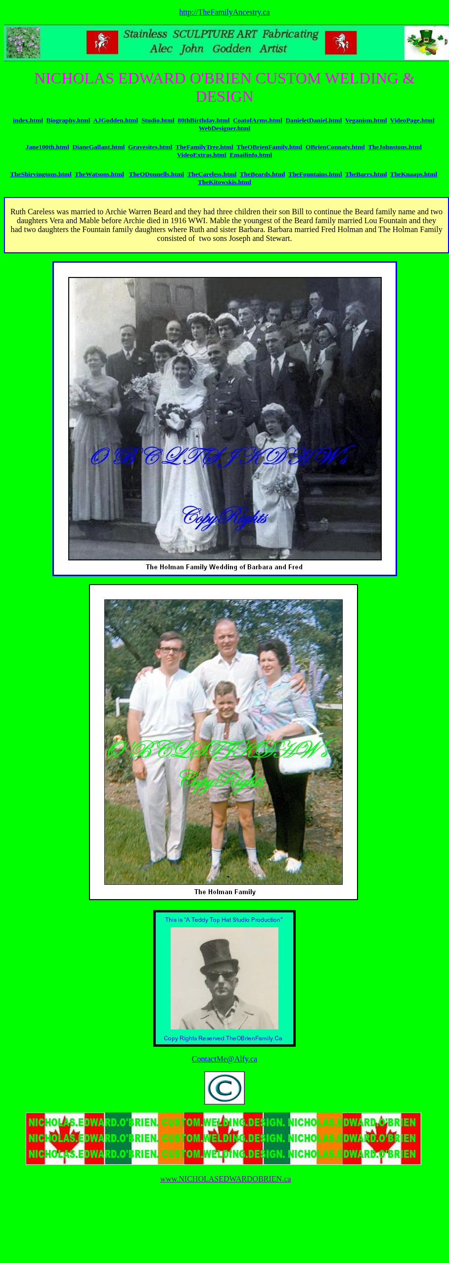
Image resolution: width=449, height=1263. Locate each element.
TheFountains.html (315, 174)
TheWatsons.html (99, 174)
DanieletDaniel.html (313, 120)
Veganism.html (366, 120)
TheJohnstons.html (395, 147)
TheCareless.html (212, 174)
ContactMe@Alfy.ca (224, 1059)
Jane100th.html (47, 147)
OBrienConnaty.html (335, 147)
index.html (28, 120)
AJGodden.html (115, 120)
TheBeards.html (262, 174)
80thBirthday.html (203, 120)
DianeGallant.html (98, 147)
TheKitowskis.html (224, 182)
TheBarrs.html (366, 174)
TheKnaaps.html (413, 174)
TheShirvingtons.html (40, 174)
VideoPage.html (412, 120)
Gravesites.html (150, 147)
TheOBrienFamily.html (269, 147)
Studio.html (158, 120)
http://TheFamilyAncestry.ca (224, 12)
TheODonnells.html (156, 174)
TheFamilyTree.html (204, 147)
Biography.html (68, 120)
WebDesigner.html (225, 128)
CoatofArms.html (257, 120)
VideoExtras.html (201, 154)
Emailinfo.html (250, 154)
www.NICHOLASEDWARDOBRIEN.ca (225, 1179)
